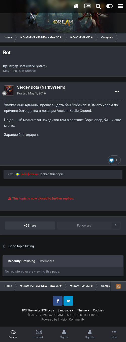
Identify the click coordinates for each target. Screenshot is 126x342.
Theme (83, 310)
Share (30, 225)
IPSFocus (47, 310)
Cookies (98, 310)
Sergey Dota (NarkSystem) (27, 66)
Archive (30, 71)
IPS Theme (29, 310)
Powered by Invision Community (63, 319)
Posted (31, 93)
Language (66, 310)
